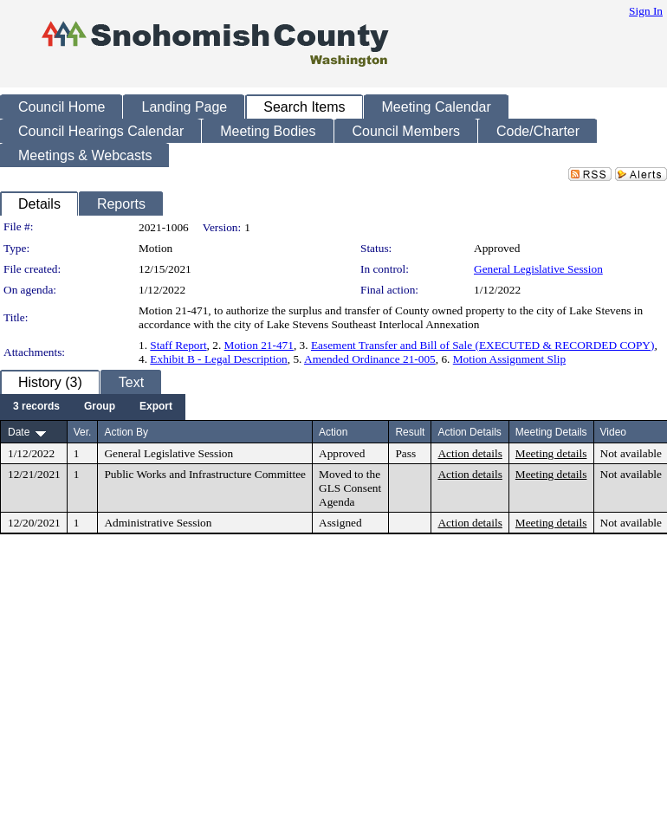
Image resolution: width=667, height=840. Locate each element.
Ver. (83, 432)
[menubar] (92, 407)
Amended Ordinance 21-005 (370, 358)
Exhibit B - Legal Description (218, 358)
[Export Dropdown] (156, 407)
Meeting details (551, 453)
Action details (469, 453)
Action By (126, 432)
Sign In (646, 10)
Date (18, 432)
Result (409, 432)
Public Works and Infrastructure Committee (205, 474)
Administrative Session (157, 522)
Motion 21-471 (259, 345)
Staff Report (178, 345)
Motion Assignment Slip (509, 358)
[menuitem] (36, 407)
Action (333, 432)
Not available (631, 453)
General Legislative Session (538, 268)
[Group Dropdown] (100, 407)
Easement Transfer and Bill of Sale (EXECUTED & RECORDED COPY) (482, 345)
